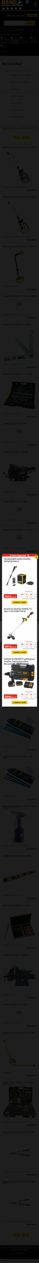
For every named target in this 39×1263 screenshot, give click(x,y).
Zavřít (36, 556)
